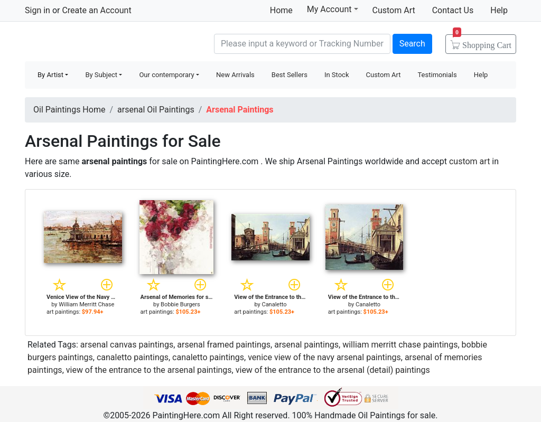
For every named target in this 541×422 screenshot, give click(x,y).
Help (499, 10)
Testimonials (436, 75)
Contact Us (453, 10)
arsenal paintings (306, 345)
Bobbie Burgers (180, 304)
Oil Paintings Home (69, 110)
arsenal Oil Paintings (155, 110)
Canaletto (274, 304)
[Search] (302, 44)
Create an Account (96, 10)
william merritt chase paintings (400, 345)
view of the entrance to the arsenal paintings (149, 370)
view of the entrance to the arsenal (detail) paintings (333, 370)
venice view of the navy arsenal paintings (324, 357)
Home (281, 10)
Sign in (37, 10)
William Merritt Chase (86, 304)
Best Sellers (289, 75)
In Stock (336, 75)
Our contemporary (166, 75)
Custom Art (393, 10)
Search (412, 44)
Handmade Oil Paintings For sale (104, 42)
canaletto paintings (133, 357)
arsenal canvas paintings (126, 345)
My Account (332, 9)
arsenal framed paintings (223, 345)
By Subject (101, 75)
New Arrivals (235, 75)
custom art (469, 161)
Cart (482, 41)
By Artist (50, 75)
